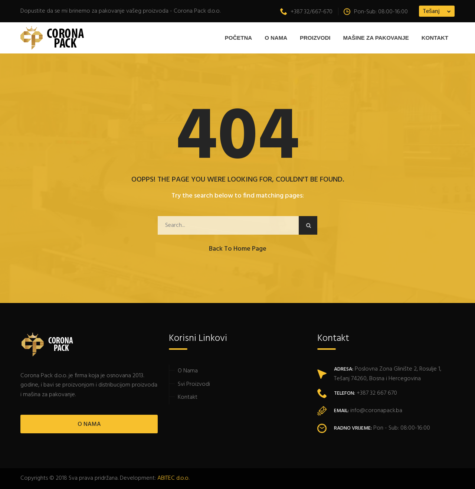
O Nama (276, 38)
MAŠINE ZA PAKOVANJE (376, 38)
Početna (238, 38)
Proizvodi (315, 38)
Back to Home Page (237, 249)
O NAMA (89, 424)
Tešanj (431, 11)
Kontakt (435, 38)
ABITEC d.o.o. (173, 478)
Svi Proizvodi (194, 384)
